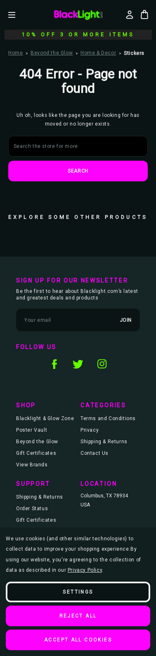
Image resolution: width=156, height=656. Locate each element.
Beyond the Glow (37, 441)
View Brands (32, 465)
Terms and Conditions (108, 418)
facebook (54, 364)
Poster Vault (31, 430)
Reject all (78, 616)
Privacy (89, 430)
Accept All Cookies (78, 640)
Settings (78, 592)
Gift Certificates (36, 453)
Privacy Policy (85, 570)
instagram (102, 364)
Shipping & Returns (104, 441)
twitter (78, 364)
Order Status (32, 508)
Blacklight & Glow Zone (45, 418)
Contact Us (94, 453)
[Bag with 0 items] (144, 14)
